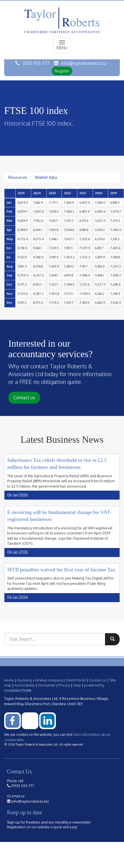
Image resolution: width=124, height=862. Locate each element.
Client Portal (76, 680)
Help (77, 685)
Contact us (24, 397)
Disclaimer (47, 685)
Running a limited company (40, 680)
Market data (46, 177)
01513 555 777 (36, 63)
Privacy (64, 685)
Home (9, 680)
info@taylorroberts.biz (83, 63)
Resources (17, 177)
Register (62, 71)
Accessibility (24, 685)
